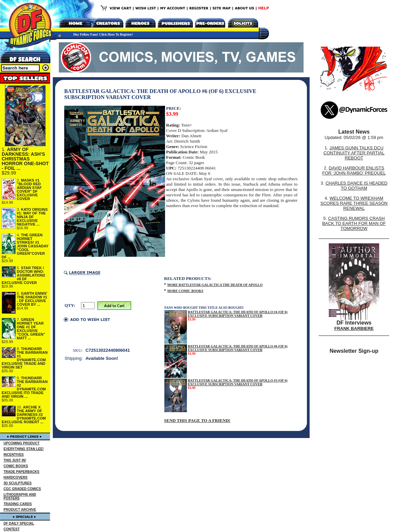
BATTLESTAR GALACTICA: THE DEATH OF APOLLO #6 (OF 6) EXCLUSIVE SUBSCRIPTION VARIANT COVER (237, 348)
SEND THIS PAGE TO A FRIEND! (197, 420)
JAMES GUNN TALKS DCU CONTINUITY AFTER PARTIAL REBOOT (353, 152)
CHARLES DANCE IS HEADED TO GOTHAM (356, 186)
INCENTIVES (14, 454)
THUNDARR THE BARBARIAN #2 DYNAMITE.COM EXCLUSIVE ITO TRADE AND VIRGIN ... (25, 387)
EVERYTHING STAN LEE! (24, 449)
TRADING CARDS (18, 504)
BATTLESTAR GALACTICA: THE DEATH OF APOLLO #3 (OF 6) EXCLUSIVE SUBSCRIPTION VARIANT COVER (237, 382)
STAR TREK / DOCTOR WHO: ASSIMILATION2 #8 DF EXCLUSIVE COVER (23, 275)
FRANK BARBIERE (354, 328)
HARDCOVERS (16, 477)
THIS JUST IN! (15, 460)
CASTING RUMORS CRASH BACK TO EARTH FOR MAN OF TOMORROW (354, 223)
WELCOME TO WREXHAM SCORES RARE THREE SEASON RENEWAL (354, 203)
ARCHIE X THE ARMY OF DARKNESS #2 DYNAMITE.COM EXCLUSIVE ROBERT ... (24, 414)
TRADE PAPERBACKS (22, 472)
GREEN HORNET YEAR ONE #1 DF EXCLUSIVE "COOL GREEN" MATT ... (31, 329)
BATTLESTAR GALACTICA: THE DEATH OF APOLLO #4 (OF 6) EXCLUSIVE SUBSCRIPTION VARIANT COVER (237, 314)
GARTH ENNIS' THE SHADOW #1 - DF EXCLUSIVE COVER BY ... (32, 298)
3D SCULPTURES (18, 483)
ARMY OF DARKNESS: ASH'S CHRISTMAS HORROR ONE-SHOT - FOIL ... (25, 159)
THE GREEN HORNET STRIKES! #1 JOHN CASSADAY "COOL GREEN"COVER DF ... (25, 246)
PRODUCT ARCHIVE (20, 510)
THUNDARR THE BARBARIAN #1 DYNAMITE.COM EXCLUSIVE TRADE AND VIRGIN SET (25, 358)
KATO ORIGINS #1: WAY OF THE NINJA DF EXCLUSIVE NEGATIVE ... (32, 216)
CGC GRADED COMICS (22, 489)
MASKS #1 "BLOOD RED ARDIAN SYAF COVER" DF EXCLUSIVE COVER (29, 189)
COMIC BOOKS (16, 466)
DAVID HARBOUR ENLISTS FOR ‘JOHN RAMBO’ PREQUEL (354, 170)
